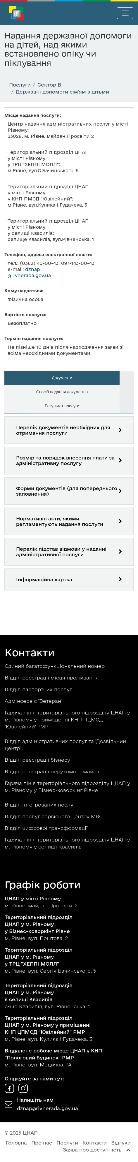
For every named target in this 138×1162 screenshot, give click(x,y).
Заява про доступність (92, 1149)
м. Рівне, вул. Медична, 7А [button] (53, 1057)
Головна (16, 1142)
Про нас (41, 1142)
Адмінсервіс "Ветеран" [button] (34, 701)
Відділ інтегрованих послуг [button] (41, 804)
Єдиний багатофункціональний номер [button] (55, 666)
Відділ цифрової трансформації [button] (47, 828)
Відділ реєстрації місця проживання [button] (52, 677)
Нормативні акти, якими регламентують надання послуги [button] (59, 521)
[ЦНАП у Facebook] (10, 1091)
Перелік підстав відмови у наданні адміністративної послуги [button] (61, 551)
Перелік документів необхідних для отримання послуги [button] (63, 430)
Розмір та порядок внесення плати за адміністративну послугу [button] (65, 460)
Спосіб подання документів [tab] (62, 392)
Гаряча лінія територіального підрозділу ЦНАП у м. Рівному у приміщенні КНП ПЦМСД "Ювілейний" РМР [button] (67, 719)
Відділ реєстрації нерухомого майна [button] (53, 771)
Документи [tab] (62, 378)
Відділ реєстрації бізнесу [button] (38, 760)
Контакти (94, 1142)
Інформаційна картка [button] (44, 579)
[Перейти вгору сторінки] (128, 1149)
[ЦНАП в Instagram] (23, 1091)
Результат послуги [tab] (62, 406)
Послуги (67, 1142)
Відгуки (121, 1142)
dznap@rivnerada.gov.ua (47, 1108)
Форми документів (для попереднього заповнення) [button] (66, 491)
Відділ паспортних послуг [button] (39, 689)
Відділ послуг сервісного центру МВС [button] (54, 816)
